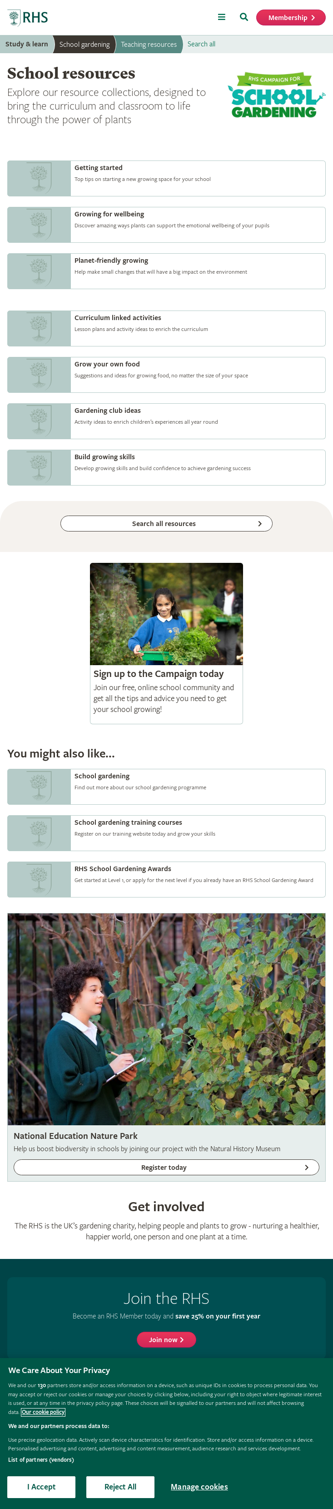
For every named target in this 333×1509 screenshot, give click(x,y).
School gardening (84, 44)
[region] (166, 1433)
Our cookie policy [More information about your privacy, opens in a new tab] (43, 1412)
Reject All (120, 1487)
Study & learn (26, 44)
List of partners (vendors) (41, 1460)
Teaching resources (149, 44)
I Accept (41, 1487)
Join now (163, 1340)
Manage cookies (199, 1487)
